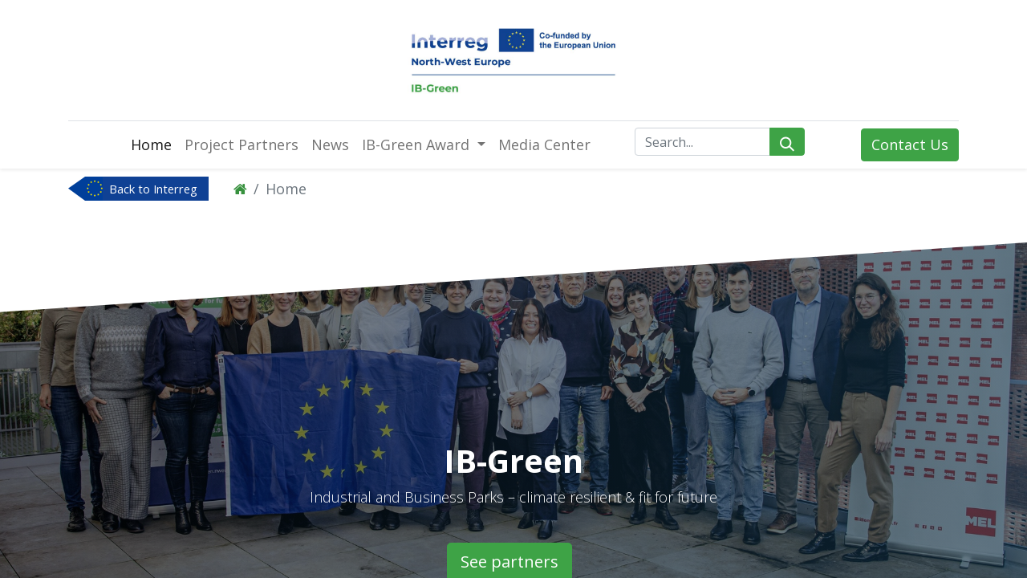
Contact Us (909, 144)
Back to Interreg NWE (153, 190)
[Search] (787, 142)
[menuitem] (151, 145)
